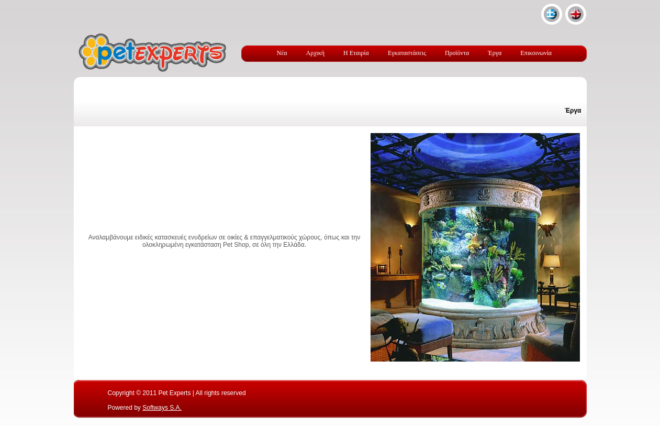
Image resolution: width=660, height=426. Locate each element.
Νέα (282, 53)
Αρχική (315, 53)
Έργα (494, 53)
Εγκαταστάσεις (407, 53)
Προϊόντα (457, 53)
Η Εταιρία (356, 53)
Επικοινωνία (536, 53)
